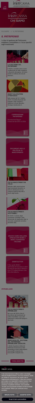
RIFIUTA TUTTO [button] (9, 395)
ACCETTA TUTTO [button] (25, 395)
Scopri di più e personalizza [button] (17, 399)
